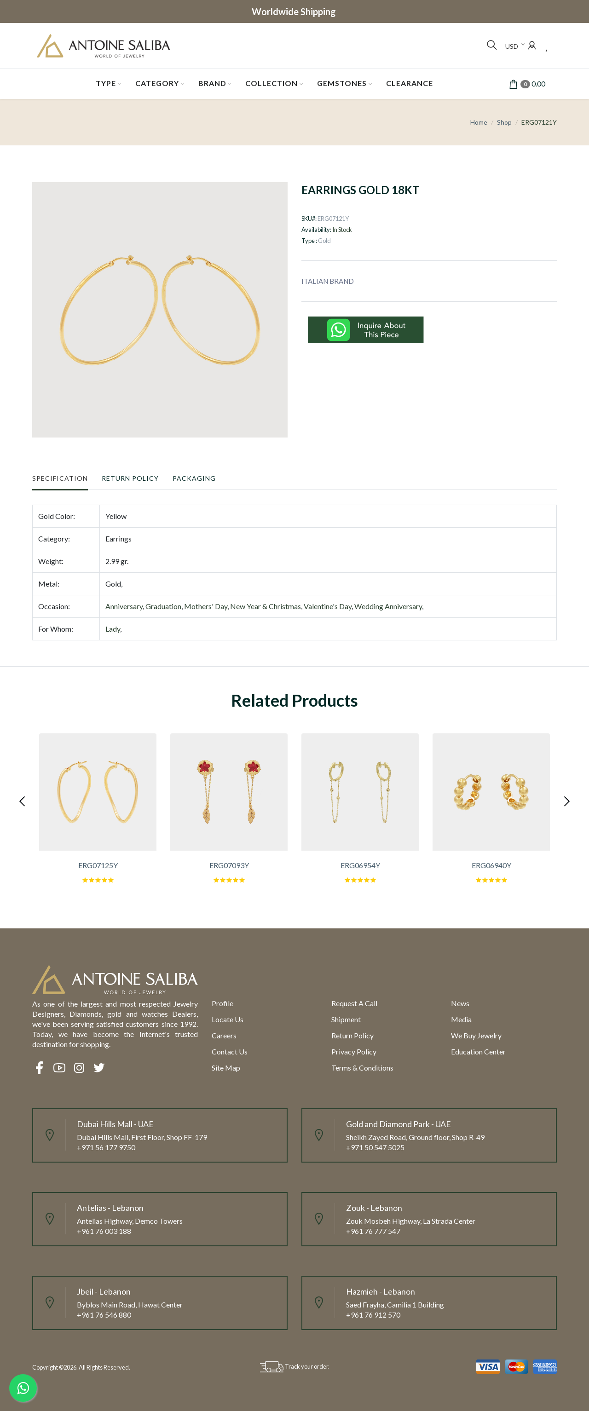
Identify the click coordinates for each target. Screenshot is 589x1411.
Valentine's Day (328, 606)
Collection (271, 83)
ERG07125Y (98, 865)
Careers (224, 1035)
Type (106, 83)
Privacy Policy (353, 1051)
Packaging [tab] (194, 478)
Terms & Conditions (362, 1067)
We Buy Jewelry (476, 1035)
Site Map (226, 1067)
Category (157, 83)
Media (461, 1019)
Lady (112, 628)
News (460, 1003)
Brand (212, 83)
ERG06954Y (360, 865)
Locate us (227, 1019)
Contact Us (230, 1051)
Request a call (354, 1003)
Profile (222, 1003)
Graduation (163, 606)
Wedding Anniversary (388, 606)
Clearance (409, 83)
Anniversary (124, 606)
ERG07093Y (229, 865)
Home (478, 122)
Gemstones (342, 83)
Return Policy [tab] (130, 478)
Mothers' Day (205, 606)
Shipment (346, 1019)
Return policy (352, 1035)
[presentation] (23, 800)
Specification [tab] (60, 478)
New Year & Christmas (265, 606)
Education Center (478, 1051)
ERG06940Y (491, 865)
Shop (504, 122)
